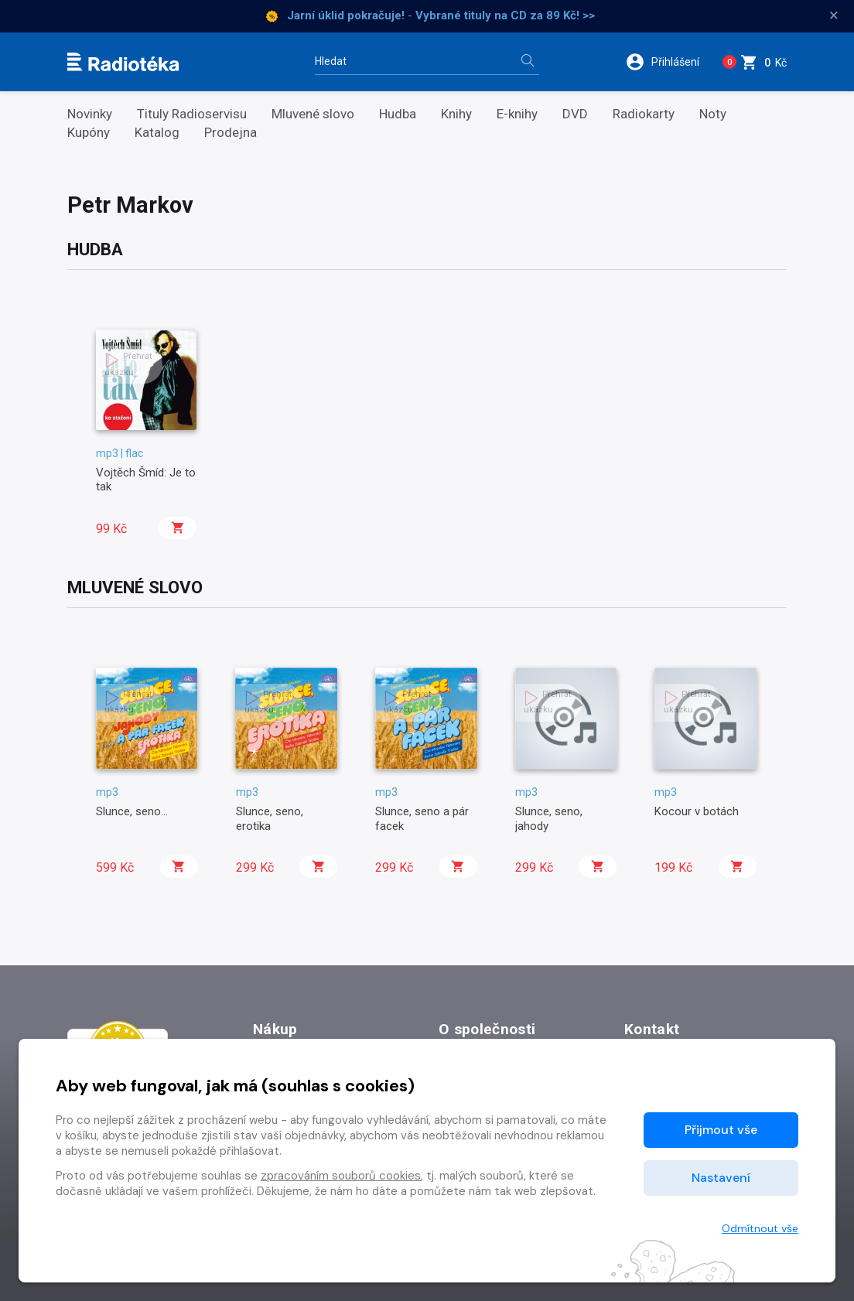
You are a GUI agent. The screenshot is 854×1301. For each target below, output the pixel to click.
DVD (575, 114)
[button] (664, 62)
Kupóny (88, 132)
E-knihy (517, 114)
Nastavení (721, 1178)
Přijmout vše (721, 1130)
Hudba (397, 114)
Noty (712, 114)
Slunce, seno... (132, 811)
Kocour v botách (696, 811)
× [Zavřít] (834, 15)
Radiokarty (644, 114)
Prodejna (230, 132)
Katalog (157, 132)
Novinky (89, 114)
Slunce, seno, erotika (269, 818)
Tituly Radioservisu (192, 114)
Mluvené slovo (313, 114)
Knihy (456, 114)
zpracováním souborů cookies (341, 1175)
